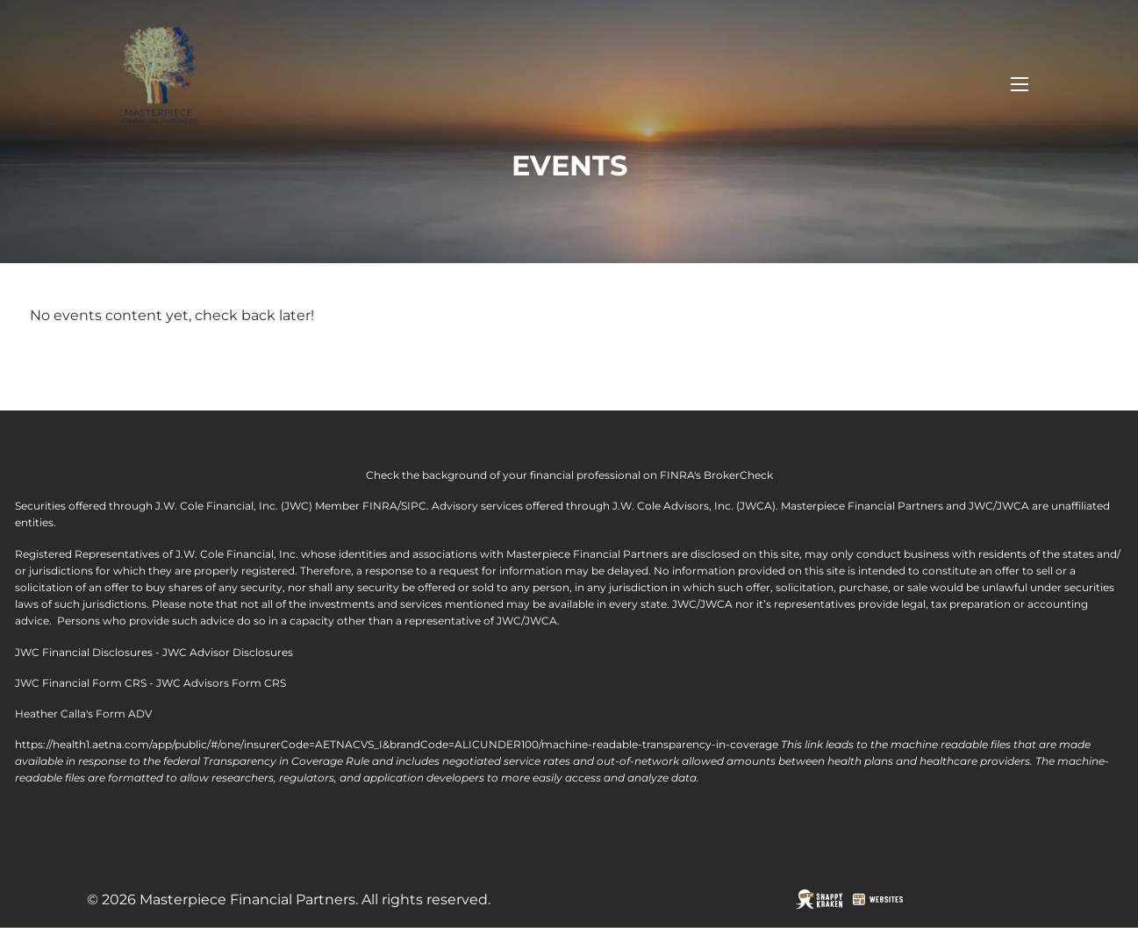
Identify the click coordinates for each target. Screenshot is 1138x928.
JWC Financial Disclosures (84, 652)
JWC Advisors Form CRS (221, 682)
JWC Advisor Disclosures (227, 652)
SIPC (413, 505)
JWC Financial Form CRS (81, 682)
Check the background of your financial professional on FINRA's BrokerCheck (569, 475)
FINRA (379, 505)
